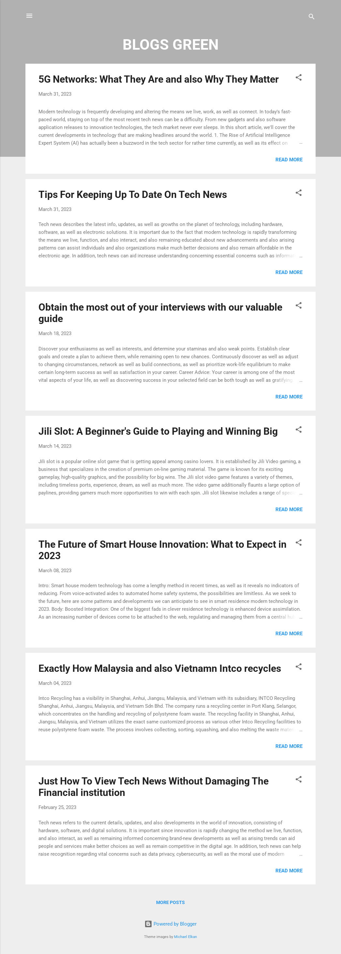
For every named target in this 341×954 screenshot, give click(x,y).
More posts (170, 902)
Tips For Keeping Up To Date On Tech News (132, 194)
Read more (289, 160)
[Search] (312, 18)
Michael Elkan (185, 937)
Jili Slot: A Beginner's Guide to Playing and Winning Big (158, 431)
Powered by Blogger (170, 924)
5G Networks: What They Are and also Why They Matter (158, 79)
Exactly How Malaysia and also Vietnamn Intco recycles (159, 668)
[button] (299, 78)
